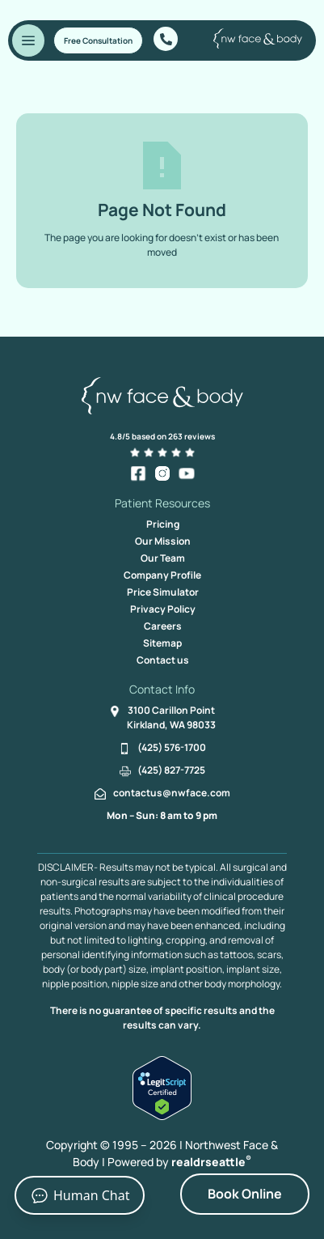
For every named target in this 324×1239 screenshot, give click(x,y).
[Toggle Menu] (28, 40)
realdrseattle (211, 1161)
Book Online (245, 1194)
